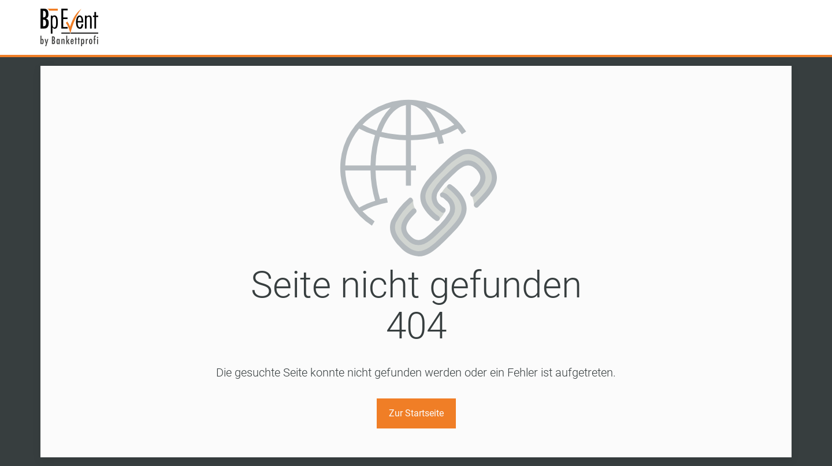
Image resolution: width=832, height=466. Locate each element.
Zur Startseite (416, 413)
